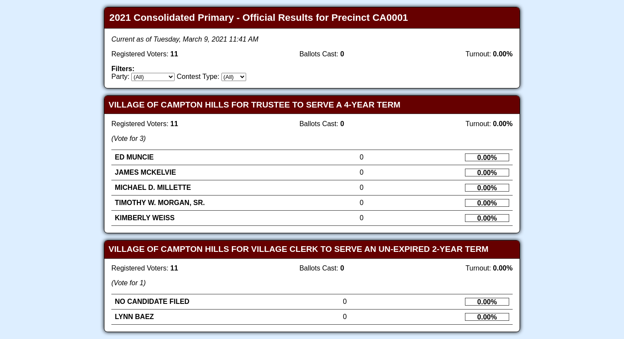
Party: (120, 76)
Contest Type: (198, 76)
